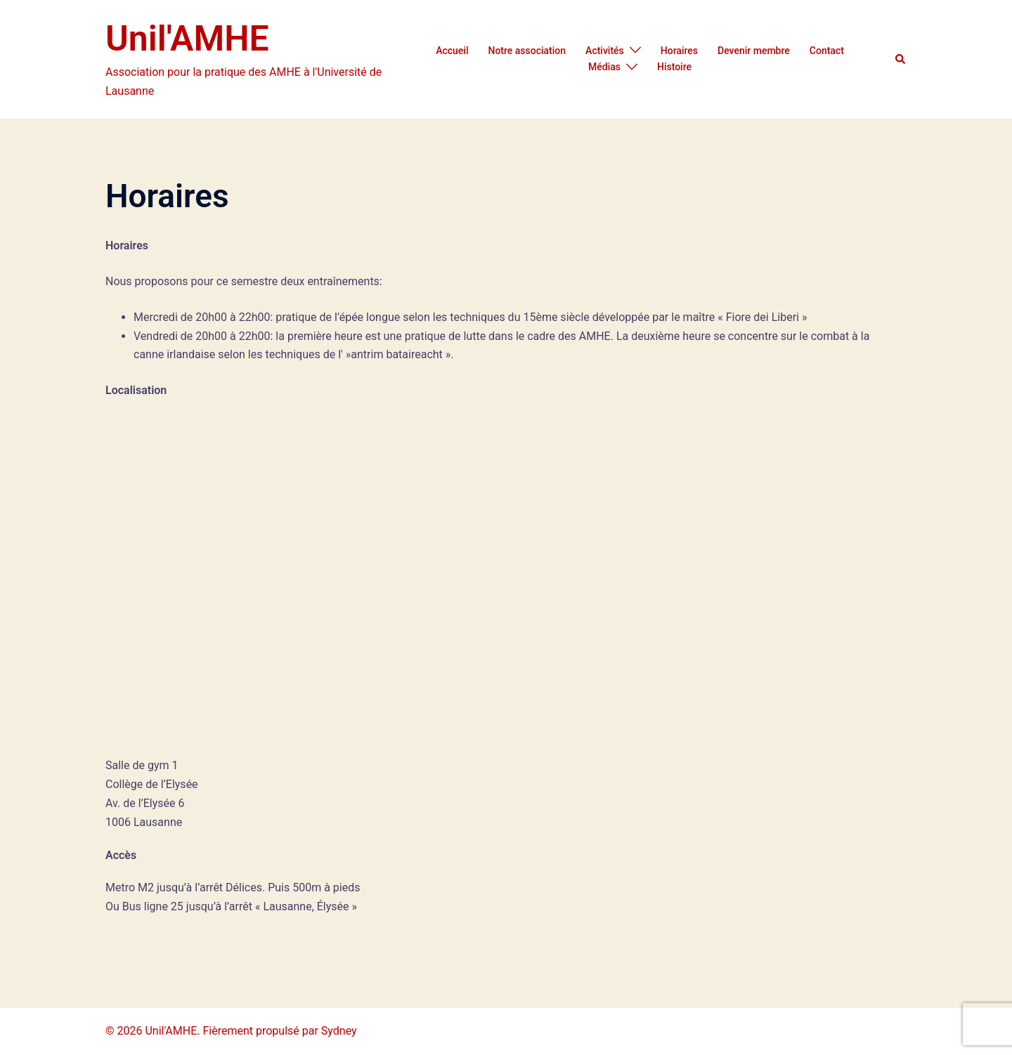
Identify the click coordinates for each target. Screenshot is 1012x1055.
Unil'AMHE (187, 38)
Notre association (527, 50)
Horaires (679, 50)
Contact (827, 50)
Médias (604, 66)
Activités (604, 50)
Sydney (339, 1030)
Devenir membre (754, 50)
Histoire (674, 66)
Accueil (452, 50)
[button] (901, 59)
